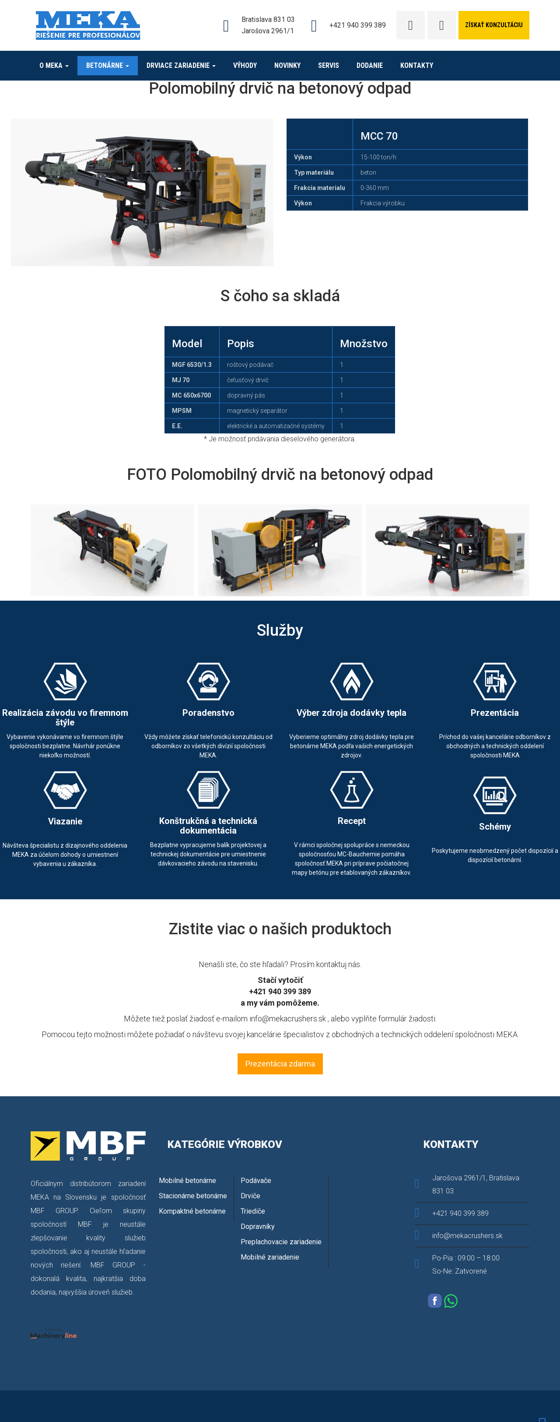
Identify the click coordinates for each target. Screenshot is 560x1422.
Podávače (256, 1180)
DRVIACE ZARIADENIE (181, 65)
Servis (328, 65)
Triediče (253, 1211)
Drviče (250, 1196)
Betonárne (107, 65)
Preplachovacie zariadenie (281, 1242)
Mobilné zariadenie (270, 1257)
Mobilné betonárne (187, 1180)
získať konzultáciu (494, 24)
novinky (287, 65)
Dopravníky (258, 1226)
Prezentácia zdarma (280, 1063)
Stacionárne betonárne (193, 1196)
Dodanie (370, 65)
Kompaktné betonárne (192, 1211)
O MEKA (54, 65)
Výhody (245, 65)
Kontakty (416, 65)
